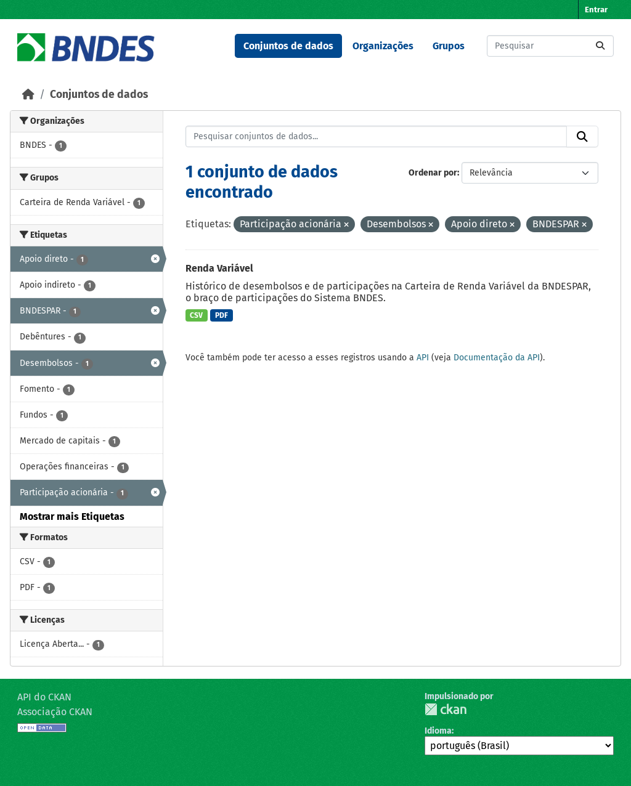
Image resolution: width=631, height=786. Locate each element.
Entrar (596, 9)
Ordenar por (433, 173)
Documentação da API (497, 357)
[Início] (28, 94)
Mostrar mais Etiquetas (72, 516)
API (423, 357)
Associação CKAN (54, 712)
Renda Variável (219, 268)
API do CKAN (44, 697)
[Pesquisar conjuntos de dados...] (550, 46)
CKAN (445, 709)
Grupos (449, 46)
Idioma (438, 731)
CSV (196, 315)
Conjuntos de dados (288, 46)
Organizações (382, 46)
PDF (221, 315)
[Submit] (600, 46)
